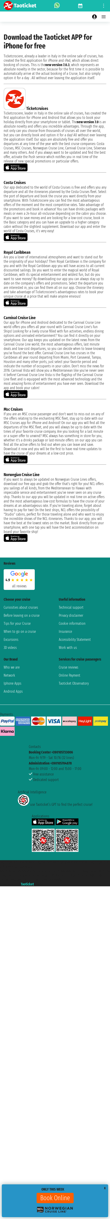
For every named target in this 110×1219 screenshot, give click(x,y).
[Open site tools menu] (103, 5)
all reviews (19, 586)
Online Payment (69, 675)
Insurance (65, 631)
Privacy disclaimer (71, 615)
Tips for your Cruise (17, 623)
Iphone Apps (12, 683)
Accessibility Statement (75, 639)
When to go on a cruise (20, 631)
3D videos (10, 647)
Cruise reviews (68, 667)
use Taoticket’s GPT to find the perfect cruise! (55, 804)
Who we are (12, 667)
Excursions (11, 639)
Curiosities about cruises (21, 607)
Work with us (68, 647)
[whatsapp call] (57, 6)
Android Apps (13, 691)
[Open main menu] (103, 17)
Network (9, 675)
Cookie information (72, 623)
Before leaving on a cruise (22, 615)
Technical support (71, 607)
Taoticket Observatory (74, 683)
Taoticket (27, 884)
